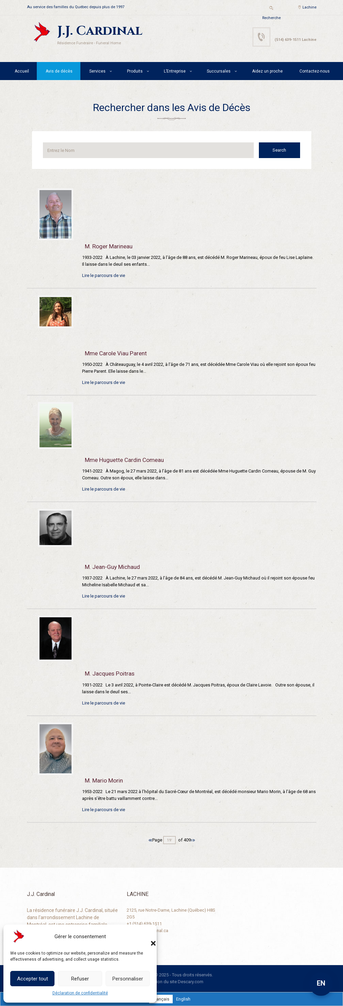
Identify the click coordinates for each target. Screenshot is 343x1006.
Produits (135, 71)
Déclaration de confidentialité (80, 993)
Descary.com (190, 981)
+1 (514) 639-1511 (144, 923)
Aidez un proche (267, 71)
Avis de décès (59, 71)
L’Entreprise (175, 71)
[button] (146, 936)
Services (97, 71)
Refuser (80, 979)
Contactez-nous (314, 71)
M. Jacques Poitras (110, 673)
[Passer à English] (183, 999)
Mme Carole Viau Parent (116, 353)
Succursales (219, 71)
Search (280, 150)
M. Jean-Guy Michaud (112, 566)
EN (321, 983)
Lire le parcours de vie (103, 275)
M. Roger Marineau (108, 246)
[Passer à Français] (161, 999)
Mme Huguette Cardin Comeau (124, 459)
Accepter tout (32, 979)
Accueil (22, 71)
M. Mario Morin (104, 780)
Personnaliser (127, 979)
